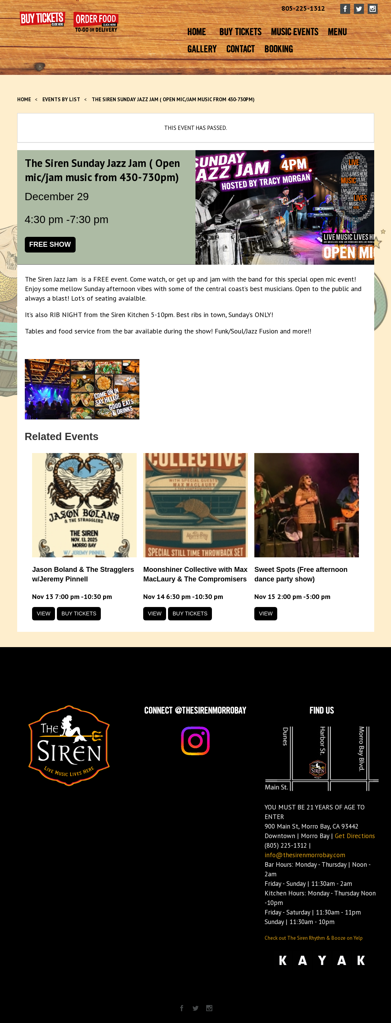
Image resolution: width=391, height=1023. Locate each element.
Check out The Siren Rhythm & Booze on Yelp (314, 938)
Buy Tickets (78, 613)
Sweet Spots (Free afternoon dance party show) (300, 574)
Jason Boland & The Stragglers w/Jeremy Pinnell (83, 574)
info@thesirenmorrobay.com (305, 855)
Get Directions (355, 836)
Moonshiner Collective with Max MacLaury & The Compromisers (195, 574)
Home (24, 99)
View (43, 613)
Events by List (61, 99)
